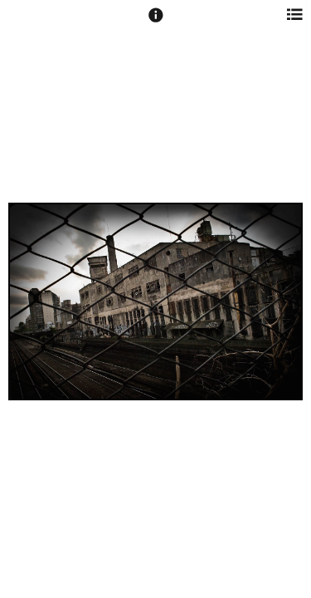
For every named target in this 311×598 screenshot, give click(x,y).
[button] (156, 22)
